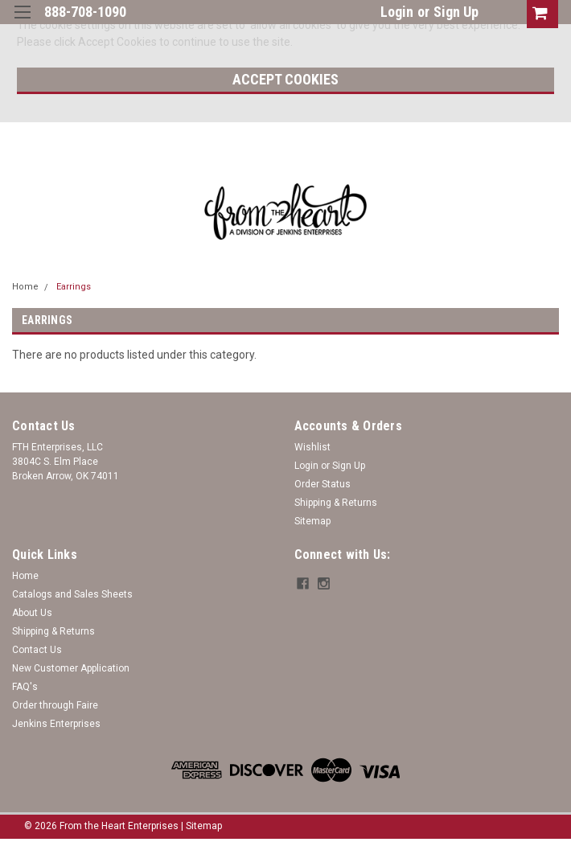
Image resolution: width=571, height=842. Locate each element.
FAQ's (25, 686)
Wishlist (312, 447)
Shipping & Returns (335, 502)
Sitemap (312, 521)
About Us (32, 612)
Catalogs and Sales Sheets (72, 594)
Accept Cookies (285, 79)
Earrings (73, 286)
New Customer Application (70, 668)
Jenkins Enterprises (56, 723)
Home (25, 286)
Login (396, 11)
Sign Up (456, 11)
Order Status (322, 484)
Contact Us (37, 649)
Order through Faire (55, 705)
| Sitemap (201, 826)
